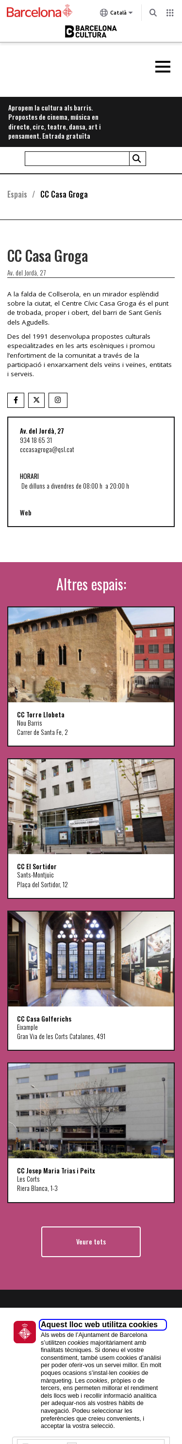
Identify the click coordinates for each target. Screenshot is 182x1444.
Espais (17, 194)
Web (26, 512)
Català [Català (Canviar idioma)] (116, 14)
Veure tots (91, 1241)
